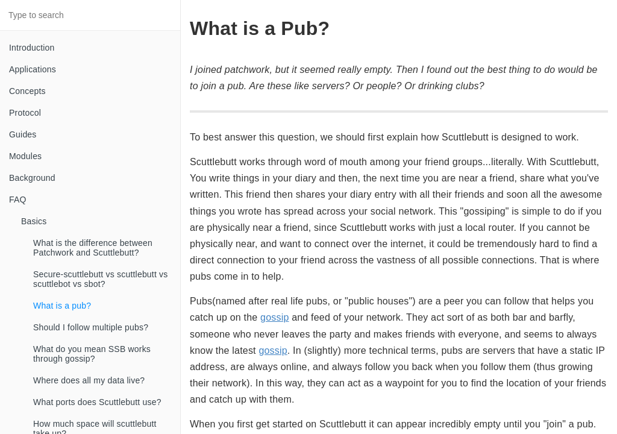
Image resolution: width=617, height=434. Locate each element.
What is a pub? (62, 305)
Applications (32, 69)
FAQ (18, 199)
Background (32, 178)
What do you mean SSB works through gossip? (92, 353)
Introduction (32, 47)
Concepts (27, 91)
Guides (23, 134)
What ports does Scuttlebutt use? (97, 402)
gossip (274, 317)
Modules (25, 156)
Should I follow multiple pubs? (90, 327)
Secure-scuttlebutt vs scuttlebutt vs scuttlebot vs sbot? (100, 279)
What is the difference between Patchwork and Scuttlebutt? (92, 247)
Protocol (25, 113)
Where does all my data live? (89, 380)
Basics (33, 221)
